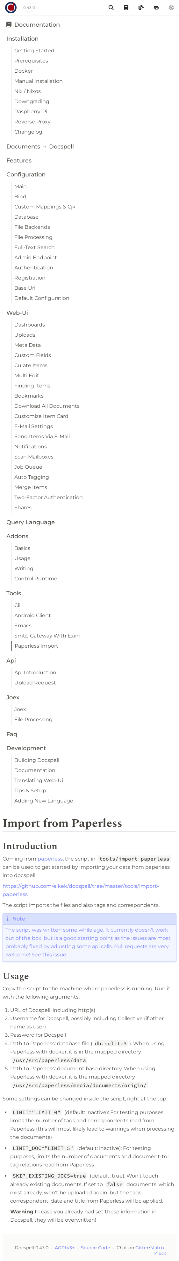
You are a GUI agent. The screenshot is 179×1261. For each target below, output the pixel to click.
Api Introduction (35, 673)
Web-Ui (17, 312)
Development (26, 748)
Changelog (28, 132)
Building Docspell (36, 760)
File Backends (32, 227)
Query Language (30, 522)
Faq (11, 734)
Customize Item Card (41, 416)
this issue (54, 955)
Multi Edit (26, 376)
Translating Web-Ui (38, 780)
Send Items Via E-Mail (42, 436)
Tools (13, 593)
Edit (160, 1253)
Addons (17, 536)
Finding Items (32, 386)
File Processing (33, 237)
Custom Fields (32, 355)
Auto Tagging (31, 477)
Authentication (33, 268)
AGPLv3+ (65, 1248)
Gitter (142, 1248)
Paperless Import (36, 646)
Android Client (32, 615)
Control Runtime (35, 579)
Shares (23, 508)
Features (19, 160)
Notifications (30, 447)
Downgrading (31, 101)
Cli (17, 605)
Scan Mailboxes (34, 457)
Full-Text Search (34, 247)
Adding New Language (43, 801)
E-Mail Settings (33, 426)
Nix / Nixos (27, 91)
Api (11, 660)
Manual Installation (38, 81)
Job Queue (28, 467)
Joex (12, 697)
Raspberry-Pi (30, 112)
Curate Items (30, 365)
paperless (50, 859)
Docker (23, 71)
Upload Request (35, 683)
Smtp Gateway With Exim (47, 636)
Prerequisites (31, 61)
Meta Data (27, 345)
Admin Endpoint (35, 257)
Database (26, 217)
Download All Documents (47, 406)
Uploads (24, 335)
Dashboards (29, 325)
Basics (22, 548)
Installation (22, 38)
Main (20, 186)
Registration (30, 278)
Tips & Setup (30, 791)
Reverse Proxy (32, 122)
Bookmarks (29, 396)
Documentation (33, 24)
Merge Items (30, 487)
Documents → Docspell (40, 146)
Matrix (157, 1248)
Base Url (24, 288)
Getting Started (34, 51)
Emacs (23, 626)
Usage (22, 558)
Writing (23, 568)
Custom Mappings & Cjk (44, 207)
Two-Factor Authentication (48, 497)
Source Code (96, 1248)
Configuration (26, 174)
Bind (20, 197)
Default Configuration (41, 298)
